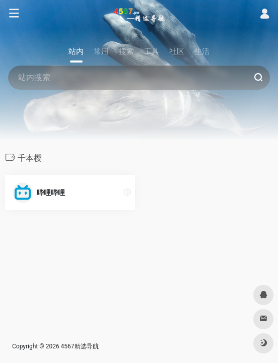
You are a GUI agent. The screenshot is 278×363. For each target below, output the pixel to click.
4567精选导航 (80, 346)
